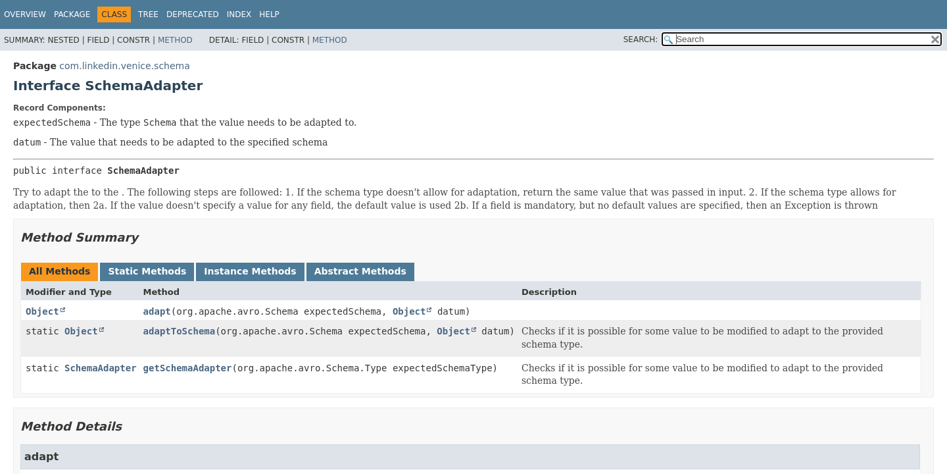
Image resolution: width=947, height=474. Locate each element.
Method (175, 40)
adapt (157, 311)
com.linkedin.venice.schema (124, 66)
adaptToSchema (179, 331)
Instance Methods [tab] (250, 271)
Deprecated (192, 14)
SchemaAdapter (100, 368)
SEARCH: (640, 39)
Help (269, 14)
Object (42, 311)
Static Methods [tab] (147, 271)
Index (239, 14)
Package (72, 14)
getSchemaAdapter (187, 368)
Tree (148, 14)
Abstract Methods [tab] (360, 271)
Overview (25, 14)
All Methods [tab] (59, 271)
